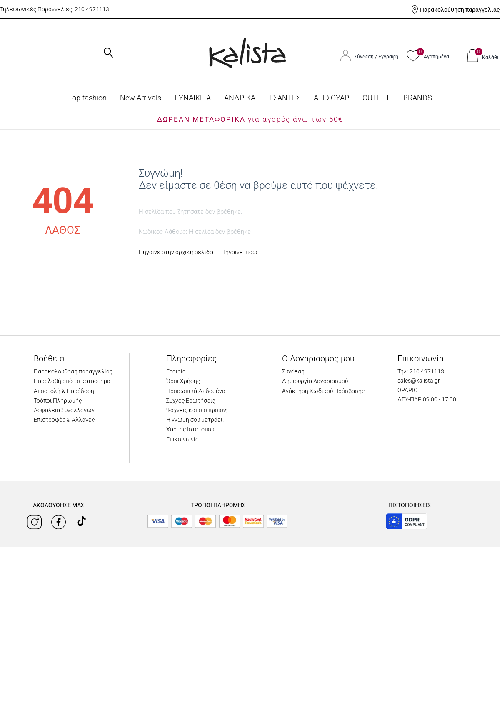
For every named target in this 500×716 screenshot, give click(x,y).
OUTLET (376, 97)
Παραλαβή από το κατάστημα (72, 381)
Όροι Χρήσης (183, 381)
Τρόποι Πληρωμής (58, 400)
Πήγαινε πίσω (239, 252)
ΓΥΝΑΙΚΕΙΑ (193, 97)
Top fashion (87, 97)
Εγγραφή (388, 57)
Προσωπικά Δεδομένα (195, 391)
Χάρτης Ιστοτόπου (190, 429)
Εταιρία (176, 371)
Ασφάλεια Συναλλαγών (64, 410)
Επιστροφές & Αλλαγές (64, 419)
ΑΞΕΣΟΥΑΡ (331, 97)
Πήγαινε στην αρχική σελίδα (176, 252)
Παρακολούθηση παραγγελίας (460, 9)
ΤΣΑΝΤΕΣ (284, 97)
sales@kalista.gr (419, 380)
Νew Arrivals (140, 97)
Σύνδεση (364, 57)
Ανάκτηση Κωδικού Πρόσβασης (323, 391)
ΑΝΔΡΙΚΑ (239, 97)
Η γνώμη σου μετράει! (195, 419)
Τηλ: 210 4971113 (421, 371)
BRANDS (417, 97)
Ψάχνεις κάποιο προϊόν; (197, 410)
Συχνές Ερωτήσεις (190, 400)
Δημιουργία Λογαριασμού (315, 381)
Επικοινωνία (182, 439)
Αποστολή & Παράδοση (64, 391)
